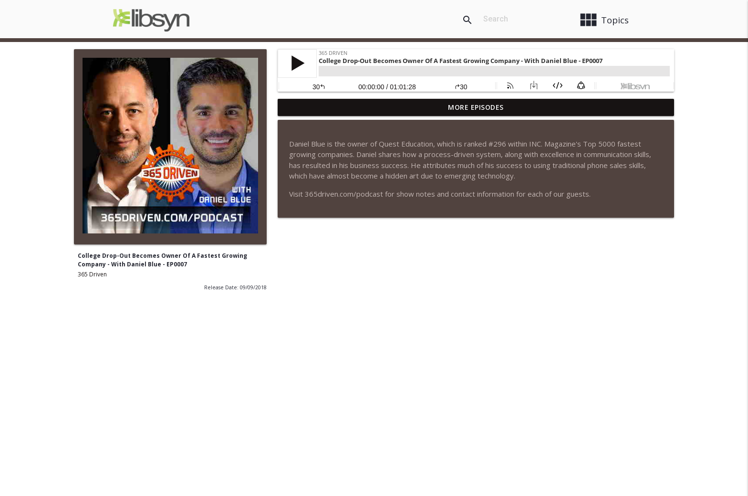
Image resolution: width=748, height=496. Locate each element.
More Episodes (476, 107)
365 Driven (92, 274)
